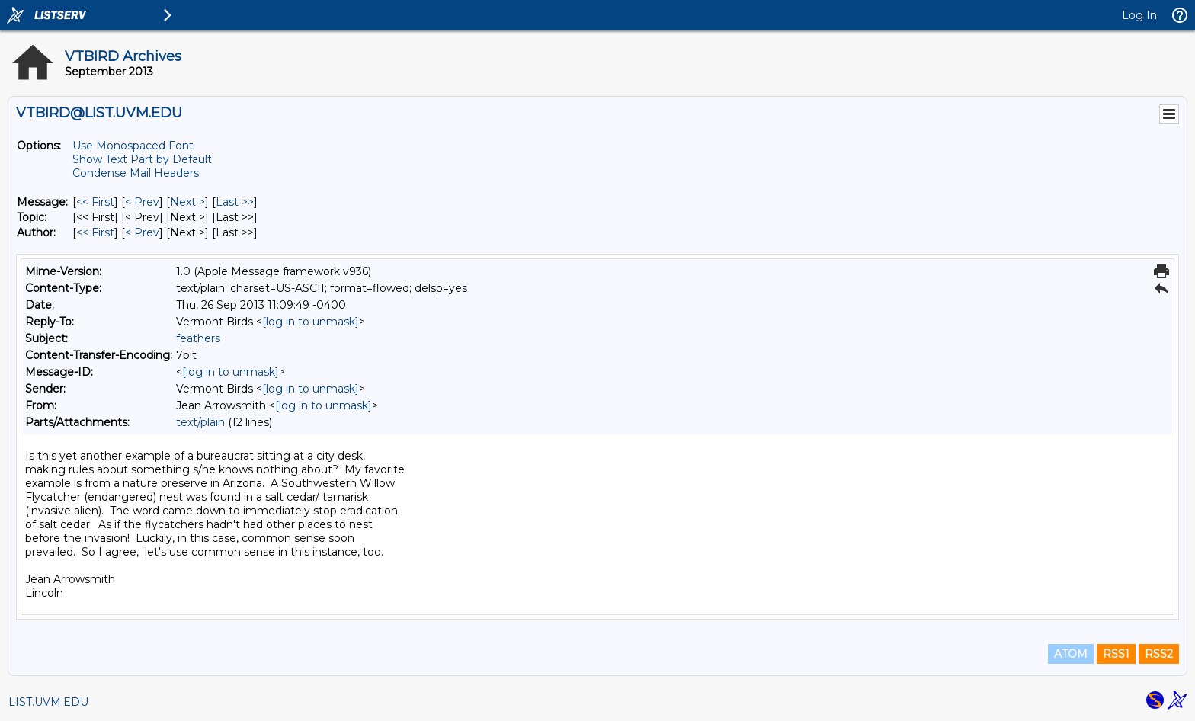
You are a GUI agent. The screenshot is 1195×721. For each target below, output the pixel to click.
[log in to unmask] (310, 321)
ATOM (1071, 654)
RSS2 (1159, 654)
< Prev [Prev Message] (142, 202)
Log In (1139, 15)
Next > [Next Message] (187, 202)
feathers (198, 338)
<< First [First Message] (95, 202)
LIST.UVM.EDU (48, 702)
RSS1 (1116, 654)
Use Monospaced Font (133, 145)
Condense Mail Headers (135, 173)
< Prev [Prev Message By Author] (142, 232)
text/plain (200, 422)
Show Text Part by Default (142, 159)
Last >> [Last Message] (235, 202)
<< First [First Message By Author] (95, 232)
